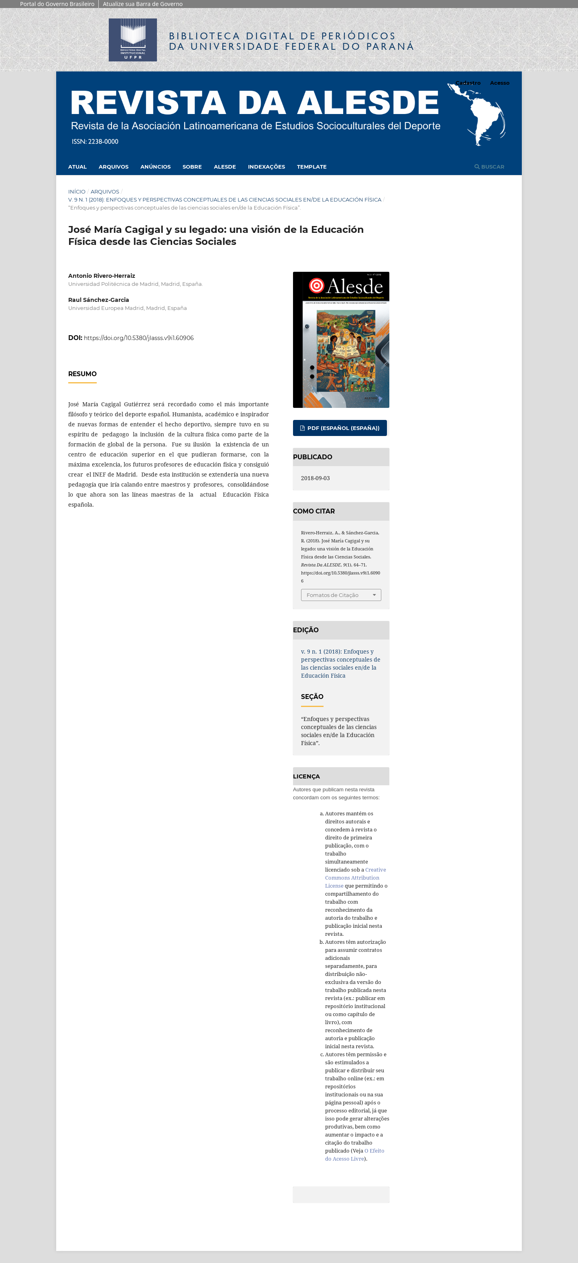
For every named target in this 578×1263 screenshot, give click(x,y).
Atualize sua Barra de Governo (143, 4)
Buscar (489, 166)
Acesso (500, 82)
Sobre (192, 166)
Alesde (225, 166)
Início (76, 191)
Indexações (266, 166)
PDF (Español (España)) (343, 428)
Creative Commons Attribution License (355, 877)
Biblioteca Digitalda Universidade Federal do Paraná (292, 41)
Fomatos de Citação (332, 595)
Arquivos (113, 166)
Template (312, 166)
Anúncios (155, 166)
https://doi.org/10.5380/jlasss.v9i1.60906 (139, 338)
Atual (77, 166)
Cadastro (468, 82)
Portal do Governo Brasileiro (57, 4)
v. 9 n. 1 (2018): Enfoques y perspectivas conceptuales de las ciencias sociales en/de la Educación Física (224, 199)
